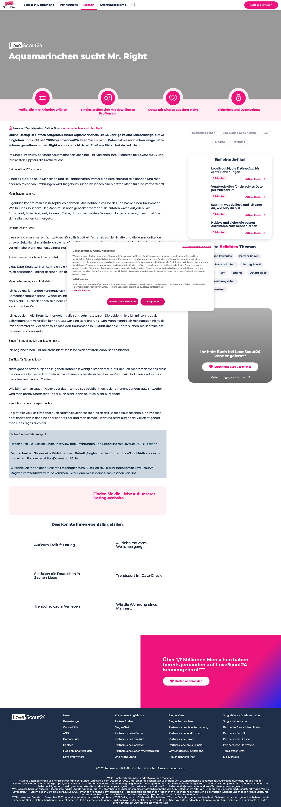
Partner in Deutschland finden (242, 727)
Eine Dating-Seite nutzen (239, 133)
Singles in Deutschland (39, 4)
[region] (140, 276)
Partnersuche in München (185, 733)
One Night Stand (125, 756)
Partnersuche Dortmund (238, 745)
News (66, 715)
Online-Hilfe (70, 727)
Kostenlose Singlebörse (129, 715)
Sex (266, 133)
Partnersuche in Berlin (129, 733)
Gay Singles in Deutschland (186, 751)
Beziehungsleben (203, 133)
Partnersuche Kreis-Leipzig (186, 745)
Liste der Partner (81, 290)
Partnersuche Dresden (237, 739)
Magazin (88, 4)
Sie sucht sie (231, 756)
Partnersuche (69, 4)
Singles (220, 142)
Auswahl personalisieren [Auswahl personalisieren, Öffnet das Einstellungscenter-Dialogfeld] (123, 301)
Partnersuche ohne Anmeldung (188, 727)
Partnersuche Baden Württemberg (137, 751)
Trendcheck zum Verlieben (57, 606)
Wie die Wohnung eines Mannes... (136, 606)
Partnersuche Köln (234, 733)
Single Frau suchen (181, 721)
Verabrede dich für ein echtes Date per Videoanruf (237, 188)
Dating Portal (252, 264)
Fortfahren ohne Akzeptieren (196, 246)
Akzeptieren (152, 301)
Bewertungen (71, 721)
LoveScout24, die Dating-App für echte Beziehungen (235, 170)
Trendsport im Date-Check (138, 575)
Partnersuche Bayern (182, 739)
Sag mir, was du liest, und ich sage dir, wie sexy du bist (236, 206)
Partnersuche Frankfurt (129, 739)
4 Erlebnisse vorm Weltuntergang (131, 545)
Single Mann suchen (235, 721)
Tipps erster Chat (233, 751)
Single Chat (122, 727)
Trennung (238, 142)
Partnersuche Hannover (129, 745)
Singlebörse (176, 715)
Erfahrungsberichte (113, 4)
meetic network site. (173, 768)
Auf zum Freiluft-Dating (54, 545)
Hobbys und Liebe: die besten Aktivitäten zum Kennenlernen (234, 224)
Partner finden (249, 256)
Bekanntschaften (77, 179)
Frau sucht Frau (225, 264)
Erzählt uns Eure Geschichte (230, 367)
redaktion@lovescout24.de (58, 458)
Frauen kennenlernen (182, 756)
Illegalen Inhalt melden (77, 751)
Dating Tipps (52, 128)
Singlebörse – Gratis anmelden (242, 715)
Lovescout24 (20, 128)
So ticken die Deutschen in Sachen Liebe (57, 575)
